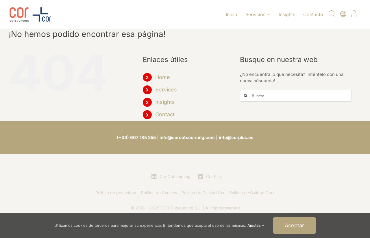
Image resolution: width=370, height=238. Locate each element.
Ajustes (255, 225)
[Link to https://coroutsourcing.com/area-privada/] (354, 16)
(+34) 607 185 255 (136, 137)
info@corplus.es (236, 137)
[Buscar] (245, 96)
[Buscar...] (296, 96)
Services (166, 90)
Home (162, 77)
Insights (165, 102)
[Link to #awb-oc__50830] (331, 16)
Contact (165, 114)
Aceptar (294, 225)
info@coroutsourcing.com (187, 137)
